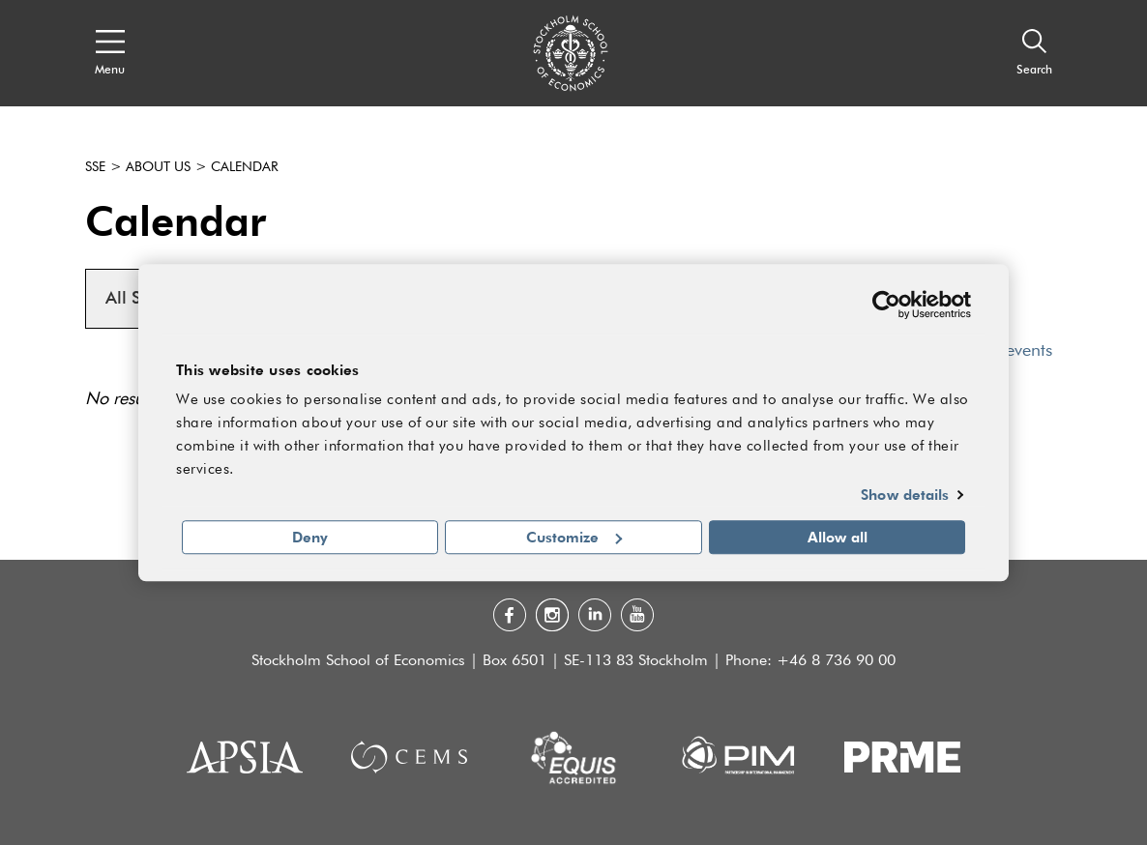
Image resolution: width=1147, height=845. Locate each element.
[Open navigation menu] (109, 53)
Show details (905, 495)
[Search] (1034, 53)
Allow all (838, 536)
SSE (95, 167)
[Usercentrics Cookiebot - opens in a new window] (886, 304)
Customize (574, 536)
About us (158, 167)
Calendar (245, 167)
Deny (310, 536)
